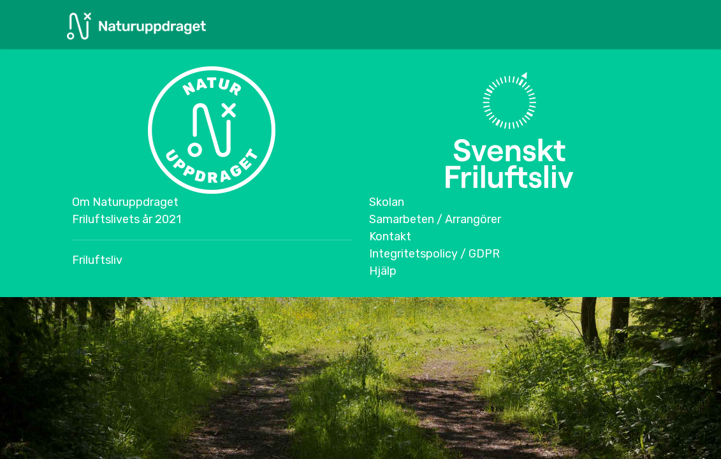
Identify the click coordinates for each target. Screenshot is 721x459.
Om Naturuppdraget (125, 202)
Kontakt (390, 236)
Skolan (386, 202)
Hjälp (383, 271)
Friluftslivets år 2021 (126, 219)
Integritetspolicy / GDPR (434, 254)
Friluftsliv (97, 260)
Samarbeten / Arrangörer (435, 219)
